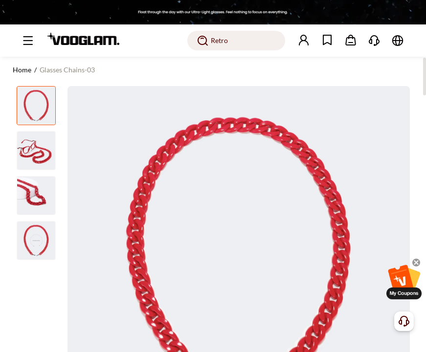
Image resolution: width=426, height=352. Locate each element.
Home (22, 70)
